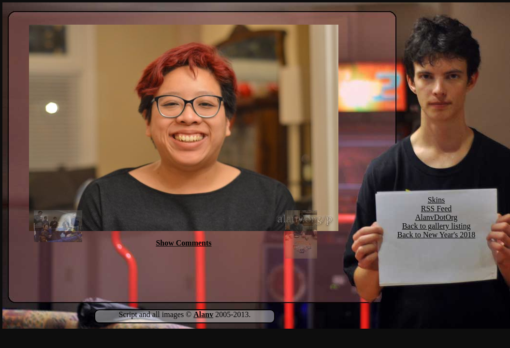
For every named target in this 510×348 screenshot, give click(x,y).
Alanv (203, 314)
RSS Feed (436, 208)
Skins (436, 200)
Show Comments (183, 243)
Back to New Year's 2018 (436, 235)
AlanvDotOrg (436, 217)
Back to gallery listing (436, 226)
